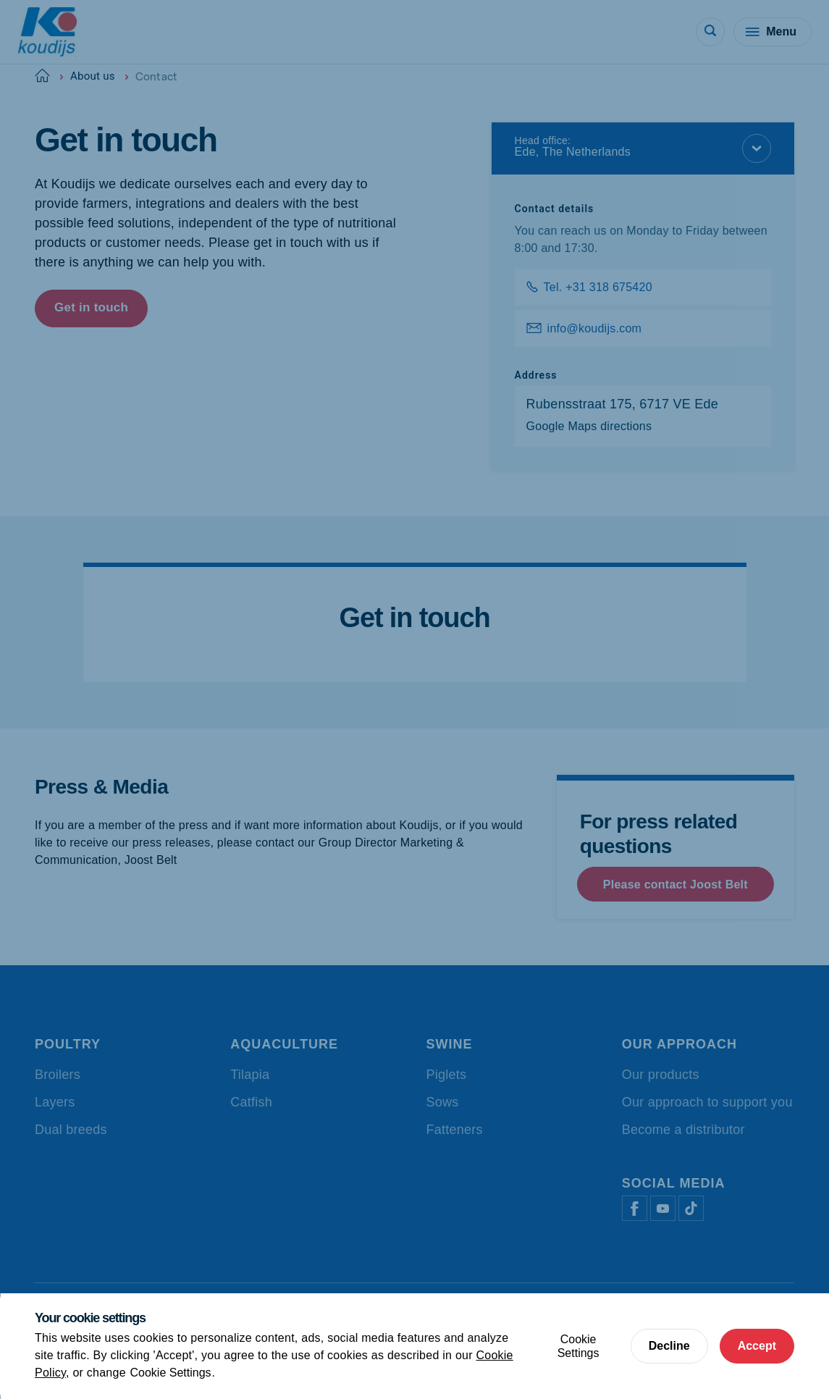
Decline (669, 1346)
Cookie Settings (170, 1372)
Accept (757, 1346)
